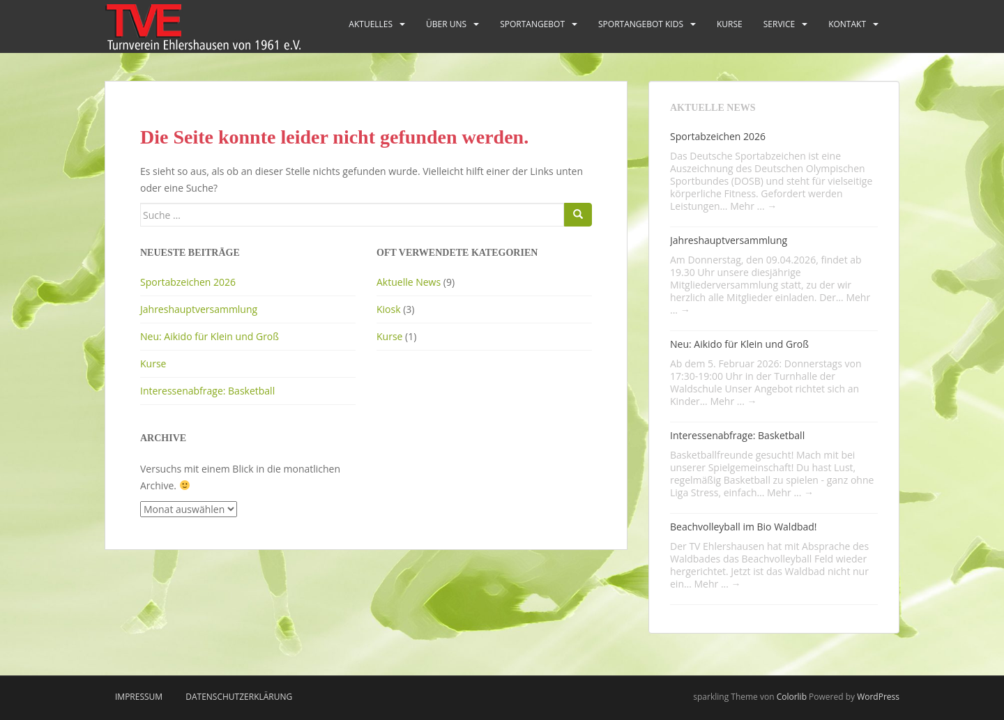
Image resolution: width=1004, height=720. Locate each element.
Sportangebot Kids (640, 24)
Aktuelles (371, 24)
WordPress (878, 697)
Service (779, 24)
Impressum (138, 697)
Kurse (730, 24)
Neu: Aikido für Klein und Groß (209, 336)
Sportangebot (532, 24)
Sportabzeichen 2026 (188, 282)
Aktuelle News (408, 282)
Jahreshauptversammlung (198, 309)
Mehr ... (753, 206)
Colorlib (792, 697)
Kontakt (847, 24)
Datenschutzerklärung (238, 697)
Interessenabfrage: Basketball (207, 390)
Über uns (446, 24)
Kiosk (388, 309)
